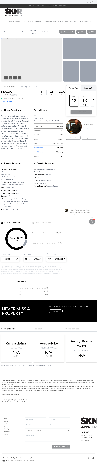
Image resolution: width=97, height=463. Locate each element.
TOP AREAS (39, 21)
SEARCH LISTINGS (14, 21)
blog (66, 21)
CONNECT (73, 21)
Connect (6, 434)
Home (5, 418)
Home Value (7, 431)
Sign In (90, 2)
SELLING (30, 21)
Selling (5, 426)
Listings (6, 421)
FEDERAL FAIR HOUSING (60, 5)
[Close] (93, 446)
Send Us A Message (61, 446)
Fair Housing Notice (43, 5)
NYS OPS (32, 5)
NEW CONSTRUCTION (84, 21)
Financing (6, 429)
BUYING (24, 21)
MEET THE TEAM (58, 21)
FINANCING (48, 21)
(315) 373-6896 (85, 440)
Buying (5, 423)
